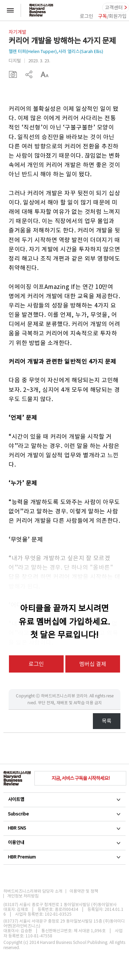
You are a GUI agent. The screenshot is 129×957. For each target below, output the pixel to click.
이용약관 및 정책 (83, 891)
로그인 (86, 16)
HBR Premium (64, 857)
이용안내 (64, 842)
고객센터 (114, 7)
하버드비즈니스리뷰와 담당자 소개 (32, 891)
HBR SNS (64, 828)
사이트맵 (64, 799)
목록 (106, 721)
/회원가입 (112, 16)
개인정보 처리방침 (23, 896)
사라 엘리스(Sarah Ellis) (80, 51)
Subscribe (64, 814)
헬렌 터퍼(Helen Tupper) (33, 51)
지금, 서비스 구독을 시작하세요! (80, 778)
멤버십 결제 (92, 663)
